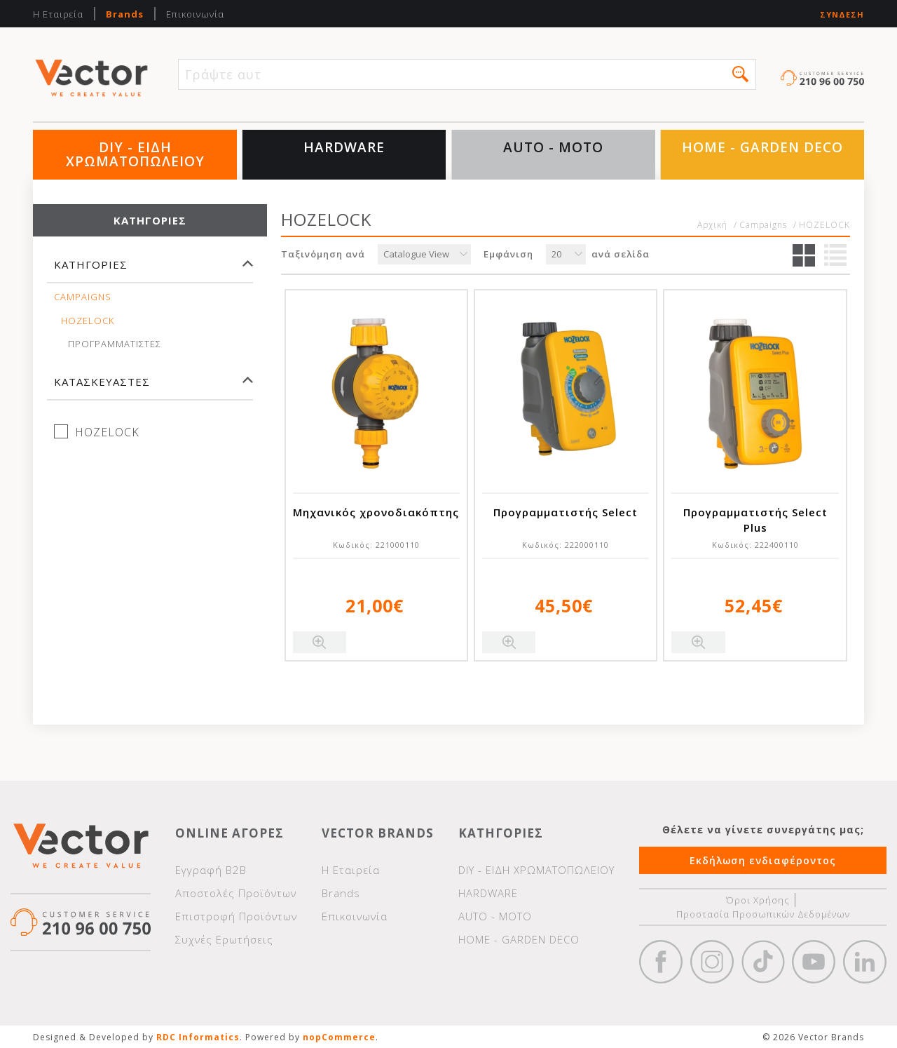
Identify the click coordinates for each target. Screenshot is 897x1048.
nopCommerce (339, 1037)
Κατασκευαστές (102, 382)
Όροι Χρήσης (758, 900)
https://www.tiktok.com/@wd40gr (763, 961)
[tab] (150, 271)
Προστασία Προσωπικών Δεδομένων (763, 914)
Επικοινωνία (195, 14)
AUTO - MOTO (553, 147)
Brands (125, 14)
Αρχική (712, 225)
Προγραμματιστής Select (565, 512)
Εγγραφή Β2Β (211, 870)
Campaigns (82, 297)
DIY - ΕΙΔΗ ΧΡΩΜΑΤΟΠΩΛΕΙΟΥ (135, 154)
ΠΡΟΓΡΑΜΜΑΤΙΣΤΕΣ (114, 344)
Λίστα (835, 255)
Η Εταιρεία (58, 14)
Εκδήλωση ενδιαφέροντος (763, 860)
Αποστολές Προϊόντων (235, 893)
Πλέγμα (804, 255)
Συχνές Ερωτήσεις (224, 939)
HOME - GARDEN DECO (762, 147)
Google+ (864, 961)
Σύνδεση (842, 14)
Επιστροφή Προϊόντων (236, 916)
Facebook (661, 961)
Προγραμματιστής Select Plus (755, 520)
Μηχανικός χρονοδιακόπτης (376, 512)
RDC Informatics (198, 1037)
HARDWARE (344, 147)
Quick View (319, 642)
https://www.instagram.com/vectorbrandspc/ (712, 961)
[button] (740, 74)
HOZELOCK (87, 321)
